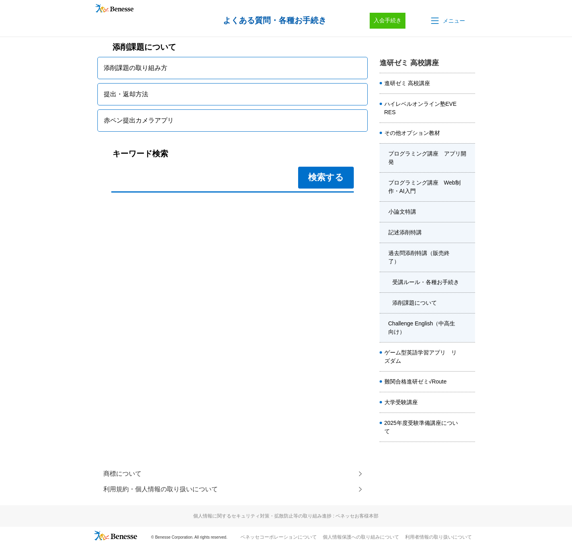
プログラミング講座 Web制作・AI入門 (424, 186)
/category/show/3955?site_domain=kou (468, 327)
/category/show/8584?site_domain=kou (468, 83)
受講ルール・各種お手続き (425, 282)
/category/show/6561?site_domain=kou (468, 356)
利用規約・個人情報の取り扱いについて (160, 489)
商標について (122, 473)
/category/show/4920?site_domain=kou (468, 133)
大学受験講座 (401, 402)
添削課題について (414, 303)
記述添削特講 (405, 232)
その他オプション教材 (412, 133)
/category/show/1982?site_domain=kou (468, 402)
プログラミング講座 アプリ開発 (427, 157)
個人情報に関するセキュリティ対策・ (285, 516)
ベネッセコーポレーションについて (278, 537)
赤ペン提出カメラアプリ (139, 120)
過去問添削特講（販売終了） (419, 257)
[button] (447, 21)
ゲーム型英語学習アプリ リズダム (420, 356)
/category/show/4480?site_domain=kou (468, 212)
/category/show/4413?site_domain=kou (468, 427)
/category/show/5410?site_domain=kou (468, 108)
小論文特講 (402, 211)
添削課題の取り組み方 (135, 67)
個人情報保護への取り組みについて (361, 537)
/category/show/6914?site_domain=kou (468, 382)
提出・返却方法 (126, 94)
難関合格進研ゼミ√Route (415, 381)
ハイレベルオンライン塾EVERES (420, 108)
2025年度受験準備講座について (421, 427)
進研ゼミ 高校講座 (407, 83)
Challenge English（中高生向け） (422, 327)
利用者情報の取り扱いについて (438, 537)
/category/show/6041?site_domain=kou (468, 257)
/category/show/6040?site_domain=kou (468, 232)
